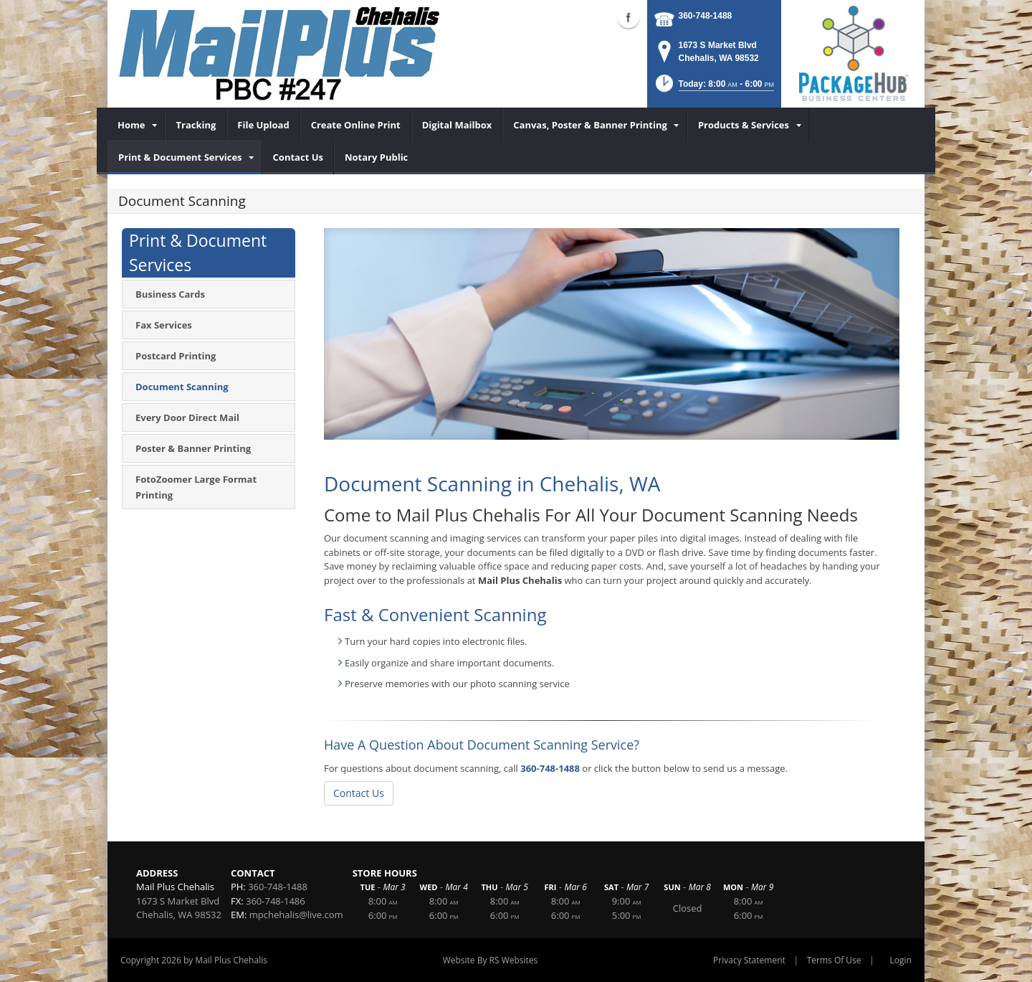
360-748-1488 (705, 16)
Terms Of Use (834, 960)
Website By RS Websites (490, 960)
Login (901, 960)
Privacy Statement (749, 960)
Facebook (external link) (628, 17)
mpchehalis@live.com (296, 914)
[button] (713, 87)
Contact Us (358, 793)
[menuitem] (136, 125)
